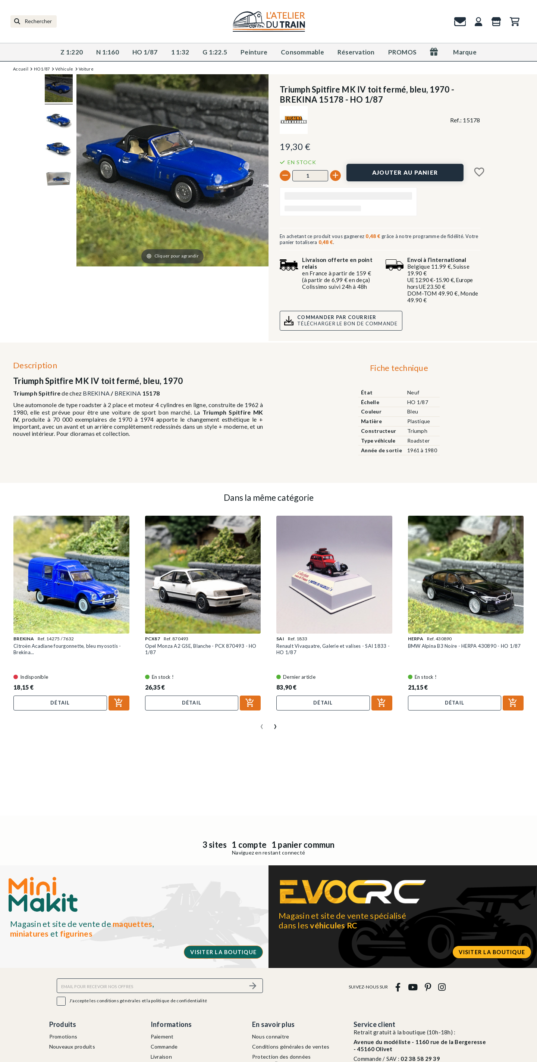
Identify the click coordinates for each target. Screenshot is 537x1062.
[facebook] (398, 987)
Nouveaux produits (72, 1046)
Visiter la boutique (223, 952)
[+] (335, 175)
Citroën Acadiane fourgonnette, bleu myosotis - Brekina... (67, 649)
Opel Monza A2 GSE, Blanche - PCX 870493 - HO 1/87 (201, 649)
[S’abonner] (253, 985)
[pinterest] (427, 987)
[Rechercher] (33, 21)
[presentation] (261, 723)
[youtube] (412, 987)
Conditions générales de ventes (291, 1046)
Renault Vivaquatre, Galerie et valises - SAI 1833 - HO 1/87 (333, 649)
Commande (164, 1046)
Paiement (162, 1036)
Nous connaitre (270, 1036)
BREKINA (96, 393)
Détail (60, 703)
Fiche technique (399, 368)
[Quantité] (310, 175)
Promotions (63, 1036)
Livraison (161, 1056)
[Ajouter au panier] (405, 172)
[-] (285, 175)
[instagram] (442, 987)
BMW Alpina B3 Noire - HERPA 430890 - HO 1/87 (464, 646)
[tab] (399, 369)
